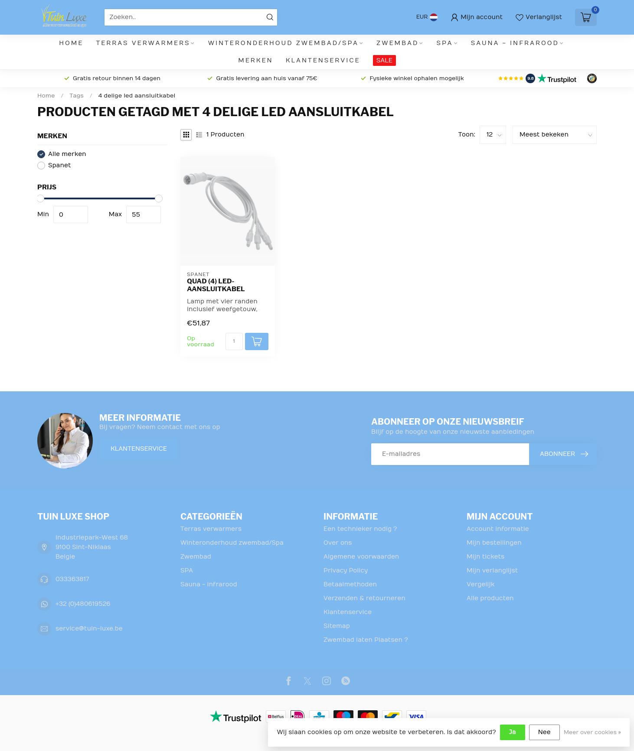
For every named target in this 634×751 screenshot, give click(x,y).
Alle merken (67, 154)
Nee (544, 732)
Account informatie (498, 529)
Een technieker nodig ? (360, 529)
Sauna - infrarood (515, 43)
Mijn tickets (485, 556)
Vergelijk (480, 584)
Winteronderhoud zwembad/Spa (283, 43)
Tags (76, 95)
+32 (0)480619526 (83, 604)
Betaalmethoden (350, 584)
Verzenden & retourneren (364, 598)
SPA (445, 43)
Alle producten (490, 598)
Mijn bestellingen (494, 542)
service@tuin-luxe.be (89, 628)
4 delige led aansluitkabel (137, 95)
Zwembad (397, 43)
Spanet (59, 165)
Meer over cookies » (592, 732)
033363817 (72, 579)
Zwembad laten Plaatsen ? (366, 640)
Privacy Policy (346, 570)
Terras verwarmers (143, 43)
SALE (384, 60)
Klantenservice (323, 60)
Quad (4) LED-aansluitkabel (216, 285)
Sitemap (337, 626)
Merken (255, 60)
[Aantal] (234, 341)
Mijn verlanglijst (492, 570)
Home (71, 43)
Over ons (338, 542)
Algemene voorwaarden (361, 556)
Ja (512, 732)
